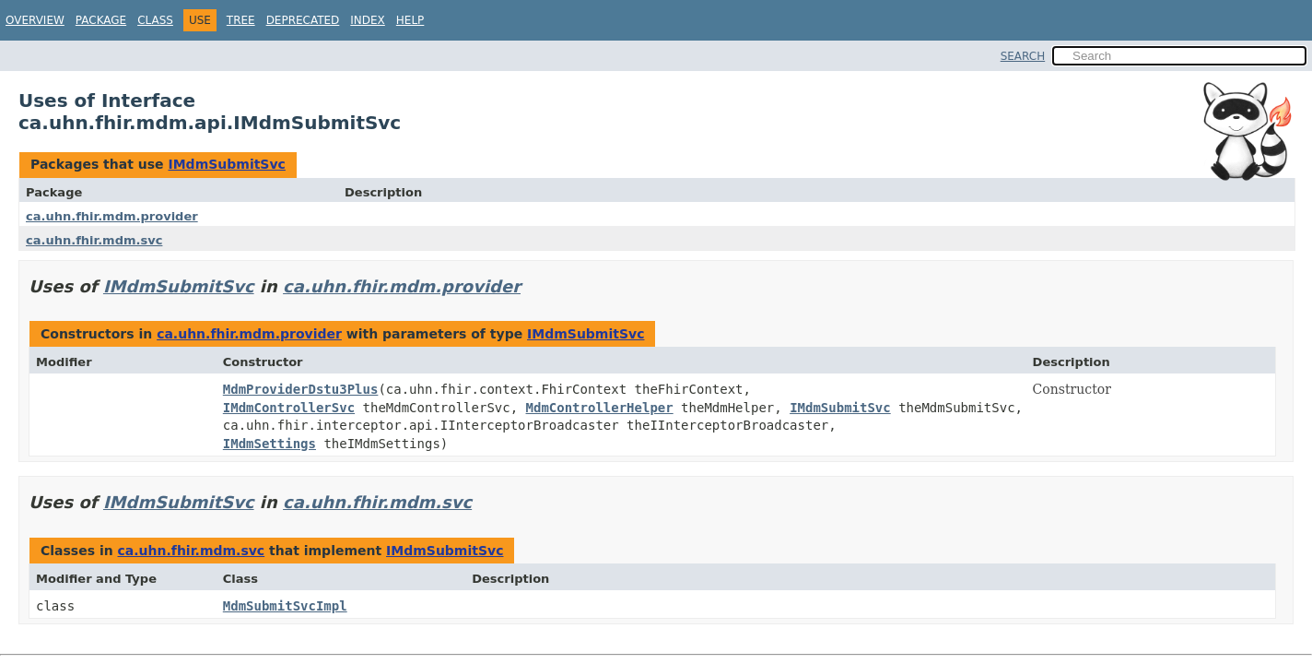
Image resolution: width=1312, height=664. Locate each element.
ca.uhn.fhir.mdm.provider (112, 216)
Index (367, 20)
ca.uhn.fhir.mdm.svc (94, 240)
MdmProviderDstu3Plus (301, 389)
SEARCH (1023, 56)
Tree (241, 20)
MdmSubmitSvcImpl (285, 606)
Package (101, 20)
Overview (35, 20)
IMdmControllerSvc (289, 407)
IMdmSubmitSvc (226, 164)
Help (410, 20)
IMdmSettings (269, 443)
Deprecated (303, 20)
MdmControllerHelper (600, 407)
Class (155, 20)
